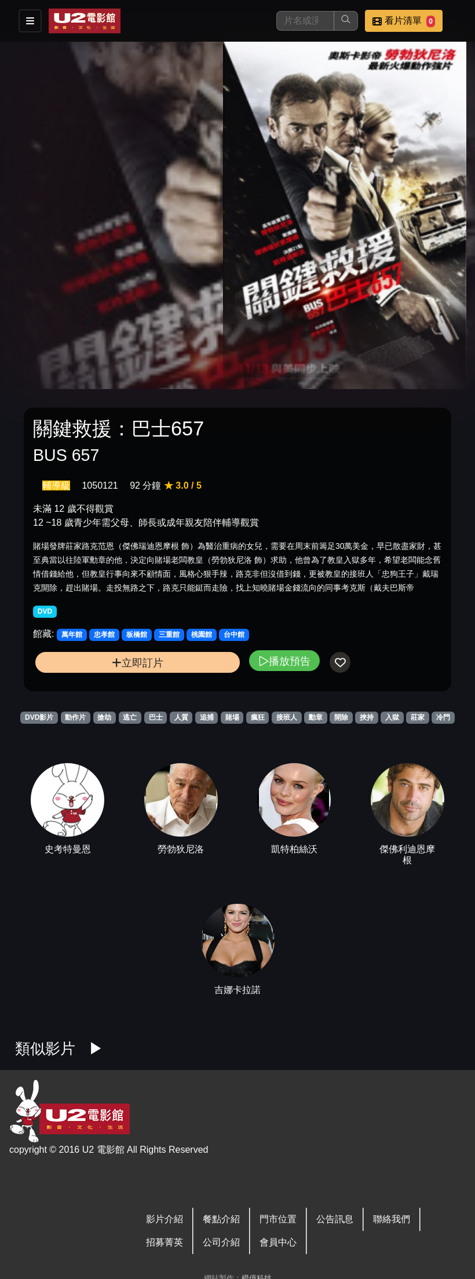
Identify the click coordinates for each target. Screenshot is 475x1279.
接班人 (286, 717)
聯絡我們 (391, 1219)
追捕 (207, 717)
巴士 (156, 717)
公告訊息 (334, 1219)
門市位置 (278, 1219)
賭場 (232, 717)
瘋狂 (258, 717)
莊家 (418, 717)
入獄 (392, 717)
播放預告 (284, 661)
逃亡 (130, 717)
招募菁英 (164, 1242)
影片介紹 (164, 1219)
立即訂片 (137, 663)
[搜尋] (305, 21)
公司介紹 (221, 1242)
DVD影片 (39, 717)
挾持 (367, 717)
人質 (181, 717)
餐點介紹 (221, 1219)
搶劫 (104, 717)
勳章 (316, 717)
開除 (341, 717)
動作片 (75, 717)
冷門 (443, 717)
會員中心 (278, 1242)
